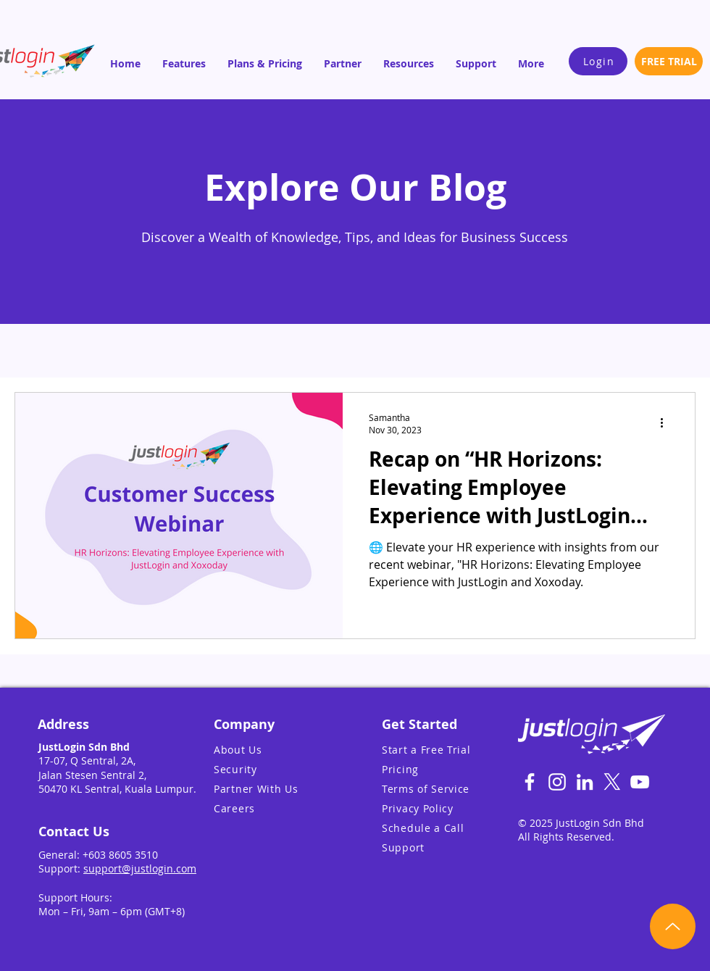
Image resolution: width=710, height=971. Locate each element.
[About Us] (274, 749)
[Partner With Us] (274, 789)
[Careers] (274, 808)
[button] (184, 64)
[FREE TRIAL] (669, 61)
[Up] (673, 926)
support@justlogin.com (139, 868)
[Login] (598, 61)
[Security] (274, 769)
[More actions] (666, 423)
